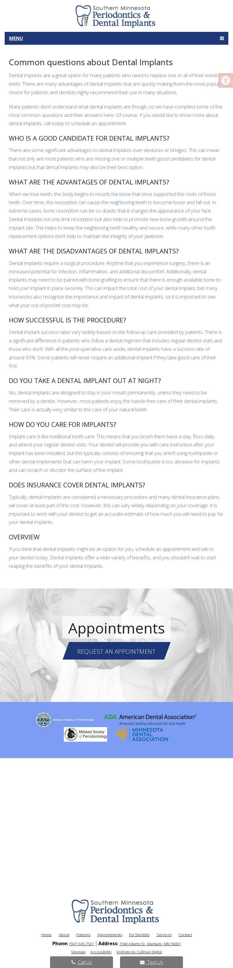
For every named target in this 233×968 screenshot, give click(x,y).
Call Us (81, 962)
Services (164, 934)
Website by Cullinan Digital (139, 952)
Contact (185, 934)
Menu (16, 38)
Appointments (109, 934)
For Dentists (139, 934)
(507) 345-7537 (82, 943)
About (64, 934)
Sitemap (78, 952)
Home (46, 934)
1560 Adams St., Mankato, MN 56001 (150, 943)
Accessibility (101, 952)
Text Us (151, 962)
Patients (83, 934)
